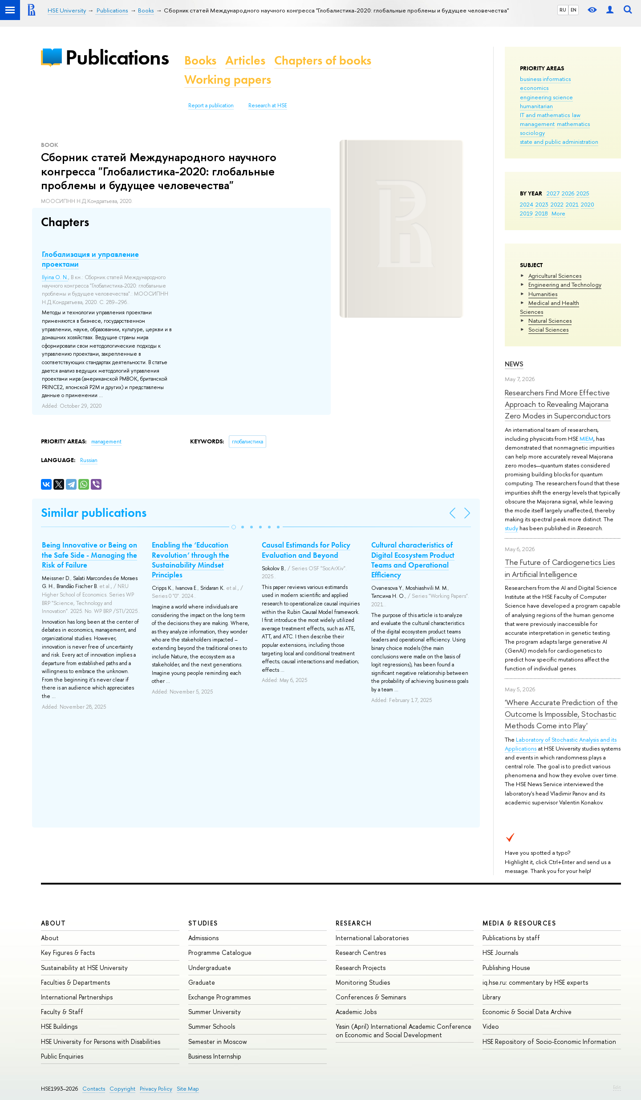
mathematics (573, 124)
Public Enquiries (62, 1056)
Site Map (188, 1088)
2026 (568, 193)
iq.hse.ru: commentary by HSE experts (535, 982)
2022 (557, 204)
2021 (572, 204)
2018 (541, 213)
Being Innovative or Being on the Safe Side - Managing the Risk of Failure (89, 554)
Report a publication (211, 105)
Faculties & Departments (75, 982)
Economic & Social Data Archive (527, 1011)
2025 (582, 193)
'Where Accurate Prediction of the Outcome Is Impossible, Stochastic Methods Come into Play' (561, 714)
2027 (553, 193)
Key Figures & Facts (68, 952)
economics (534, 88)
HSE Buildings (59, 1026)
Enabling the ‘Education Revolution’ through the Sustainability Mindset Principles (190, 559)
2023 (542, 204)
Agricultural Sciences (554, 276)
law (576, 115)
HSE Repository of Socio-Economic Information (549, 1041)
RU (563, 10)
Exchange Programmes (219, 997)
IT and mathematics (545, 115)
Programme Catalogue (220, 952)
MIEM (586, 438)
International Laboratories (372, 938)
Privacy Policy (156, 1088)
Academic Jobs (356, 1011)
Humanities (542, 294)
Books (200, 60)
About (53, 923)
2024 (526, 204)
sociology (532, 133)
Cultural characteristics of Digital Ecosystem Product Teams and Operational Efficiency (412, 559)
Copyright (122, 1088)
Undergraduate (209, 967)
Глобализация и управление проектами (90, 259)
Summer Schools (211, 1026)
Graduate (201, 982)
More (558, 213)
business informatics (545, 79)
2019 (526, 213)
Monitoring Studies (363, 982)
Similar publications (93, 512)
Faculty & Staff (62, 1011)
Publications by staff (511, 938)
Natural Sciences (550, 321)
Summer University (214, 1011)
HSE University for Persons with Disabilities (100, 1041)
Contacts (93, 1088)
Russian (88, 460)
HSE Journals (500, 952)
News (514, 364)
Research (354, 923)
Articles (245, 60)
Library (492, 997)
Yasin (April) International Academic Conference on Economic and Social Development (403, 1030)
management (537, 124)
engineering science (546, 97)
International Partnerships (77, 997)
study (511, 528)
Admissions (203, 938)
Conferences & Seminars (371, 997)
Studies (203, 923)
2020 (587, 204)
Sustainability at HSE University (84, 967)
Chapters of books (322, 60)
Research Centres (361, 952)
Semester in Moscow (217, 1041)
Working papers (227, 79)
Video (491, 1026)
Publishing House (506, 967)
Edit (617, 1087)
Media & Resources (519, 923)
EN (573, 10)
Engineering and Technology (564, 284)
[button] (233, 527)
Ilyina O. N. (55, 277)
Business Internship (214, 1056)
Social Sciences (548, 329)
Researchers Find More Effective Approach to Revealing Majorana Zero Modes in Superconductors (558, 404)
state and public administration (559, 142)
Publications (117, 57)
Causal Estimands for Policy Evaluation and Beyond (306, 550)
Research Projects (360, 967)
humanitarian (536, 106)
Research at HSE (267, 105)
